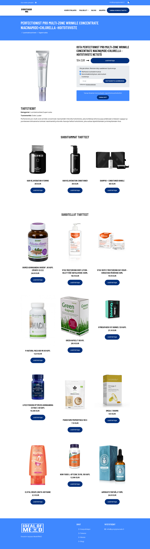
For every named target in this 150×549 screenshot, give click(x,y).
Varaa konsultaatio (118, 10)
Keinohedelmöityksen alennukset (94, 74)
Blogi (93, 10)
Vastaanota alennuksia (114, 81)
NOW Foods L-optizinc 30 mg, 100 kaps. (75, 474)
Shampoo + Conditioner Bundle (112, 180)
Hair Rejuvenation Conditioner (75, 180)
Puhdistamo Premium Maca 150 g (75, 420)
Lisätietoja (110, 61)
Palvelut (83, 533)
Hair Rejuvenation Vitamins (38, 180)
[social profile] (35, 2)
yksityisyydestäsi (91, 84)
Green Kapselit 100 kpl (75, 340)
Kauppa (102, 10)
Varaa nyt (103, 97)
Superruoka (43, 33)
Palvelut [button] (83, 10)
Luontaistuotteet (29, 33)
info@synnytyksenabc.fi (117, 2)
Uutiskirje (85, 77)
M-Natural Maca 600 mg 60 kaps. (37, 350)
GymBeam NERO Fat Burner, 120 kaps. (112, 327)
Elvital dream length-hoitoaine (38, 492)
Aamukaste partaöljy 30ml (112, 492)
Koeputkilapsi (70, 10)
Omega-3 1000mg (112, 410)
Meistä (82, 537)
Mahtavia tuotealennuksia (91, 72)
